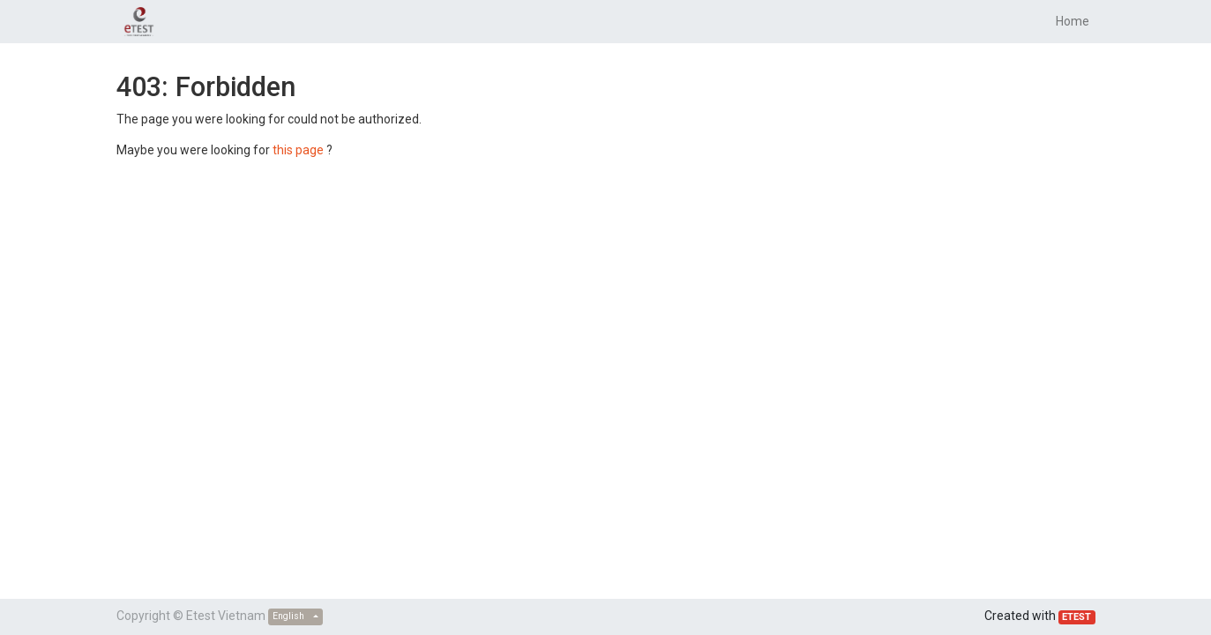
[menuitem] (1072, 21)
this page (298, 150)
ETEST (1076, 617)
